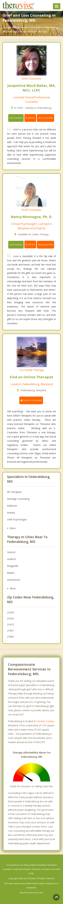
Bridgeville (12, 566)
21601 (10, 630)
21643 (10, 612)
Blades (10, 572)
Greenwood (13, 579)
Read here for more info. (31, 892)
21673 (10, 624)
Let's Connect (16, 117)
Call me (30, 117)
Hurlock (11, 552)
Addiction (12, 505)
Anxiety (11, 512)
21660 (10, 636)
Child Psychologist (17, 519)
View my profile (45, 117)
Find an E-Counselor (31, 400)
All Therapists (14, 492)
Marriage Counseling (18, 498)
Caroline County (45, 721)
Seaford (11, 559)
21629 (10, 618)
